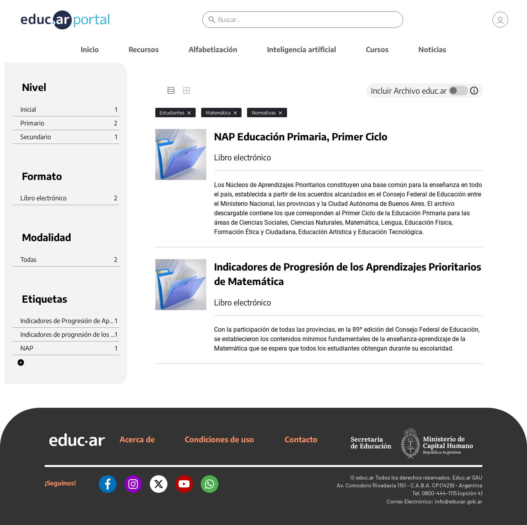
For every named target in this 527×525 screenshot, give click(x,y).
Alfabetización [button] (213, 49)
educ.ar (365, 477)
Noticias (432, 49)
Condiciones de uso (219, 439)
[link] (500, 19)
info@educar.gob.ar (458, 501)
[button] (21, 362)
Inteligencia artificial (301, 49)
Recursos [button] (144, 49)
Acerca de (137, 439)
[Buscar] (310, 19)
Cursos (377, 49)
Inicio (90, 49)
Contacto (301, 439)
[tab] (171, 91)
